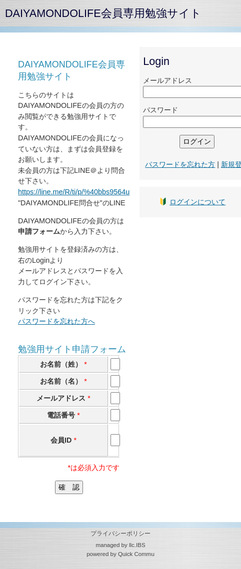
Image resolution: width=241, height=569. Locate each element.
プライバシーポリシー (120, 534)
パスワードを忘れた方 (180, 164)
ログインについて (198, 202)
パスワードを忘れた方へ (56, 321)
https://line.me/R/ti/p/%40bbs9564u (74, 192)
